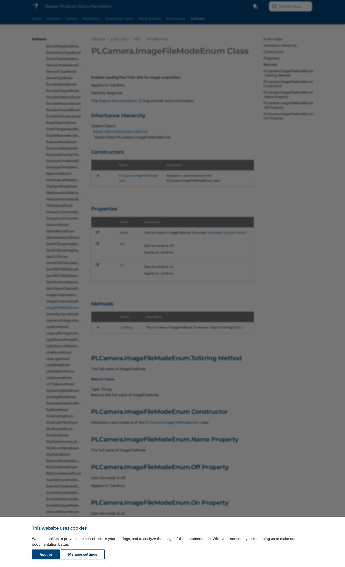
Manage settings (82, 554)
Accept (46, 554)
